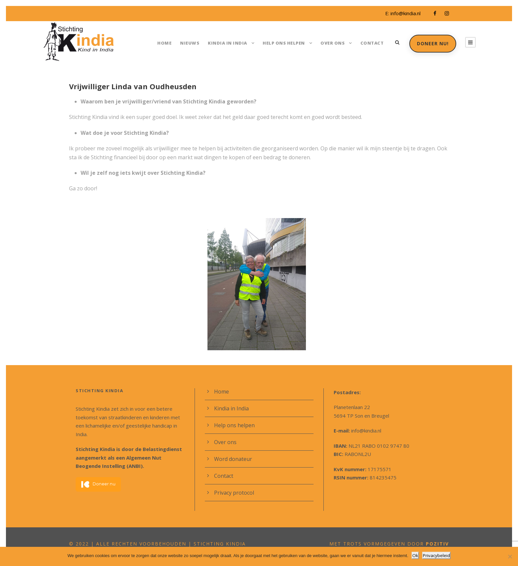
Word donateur (231, 459)
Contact (372, 42)
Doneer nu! (432, 43)
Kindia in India (229, 42)
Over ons (333, 42)
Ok (416, 555)
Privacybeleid (436, 555)
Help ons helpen (284, 42)
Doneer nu (98, 476)
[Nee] (509, 556)
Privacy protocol (233, 492)
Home (169, 42)
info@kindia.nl (404, 13)
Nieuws (194, 42)
